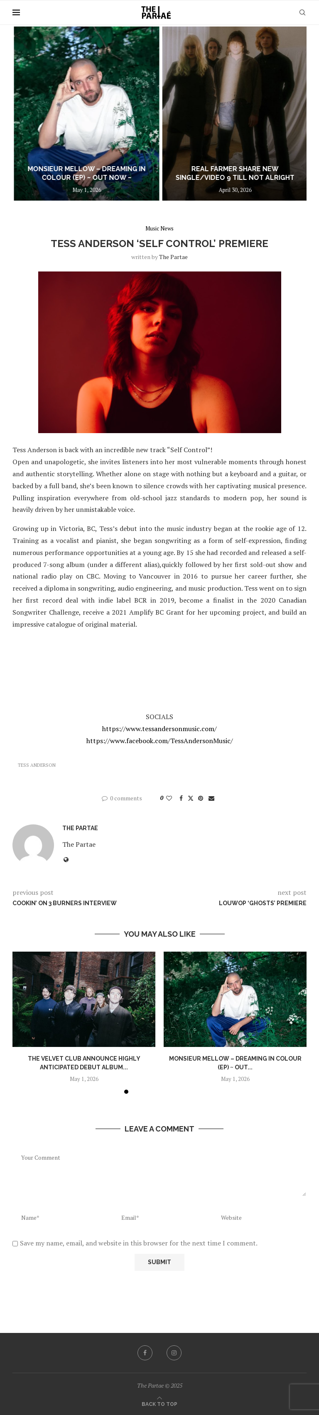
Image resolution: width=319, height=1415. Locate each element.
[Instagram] (174, 1352)
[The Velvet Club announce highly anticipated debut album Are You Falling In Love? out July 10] (72, 114)
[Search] (302, 12)
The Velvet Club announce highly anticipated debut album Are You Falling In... (72, 169)
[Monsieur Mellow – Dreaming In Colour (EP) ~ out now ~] (225, 114)
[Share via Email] (211, 798)
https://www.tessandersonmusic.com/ (159, 728)
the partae (173, 257)
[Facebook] (144, 1352)
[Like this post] (169, 798)
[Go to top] (159, 1403)
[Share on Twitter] (191, 798)
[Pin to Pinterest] (200, 798)
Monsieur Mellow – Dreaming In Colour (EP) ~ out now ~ (225, 173)
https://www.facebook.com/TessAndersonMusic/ (159, 740)
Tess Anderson (37, 765)
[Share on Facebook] (181, 798)
